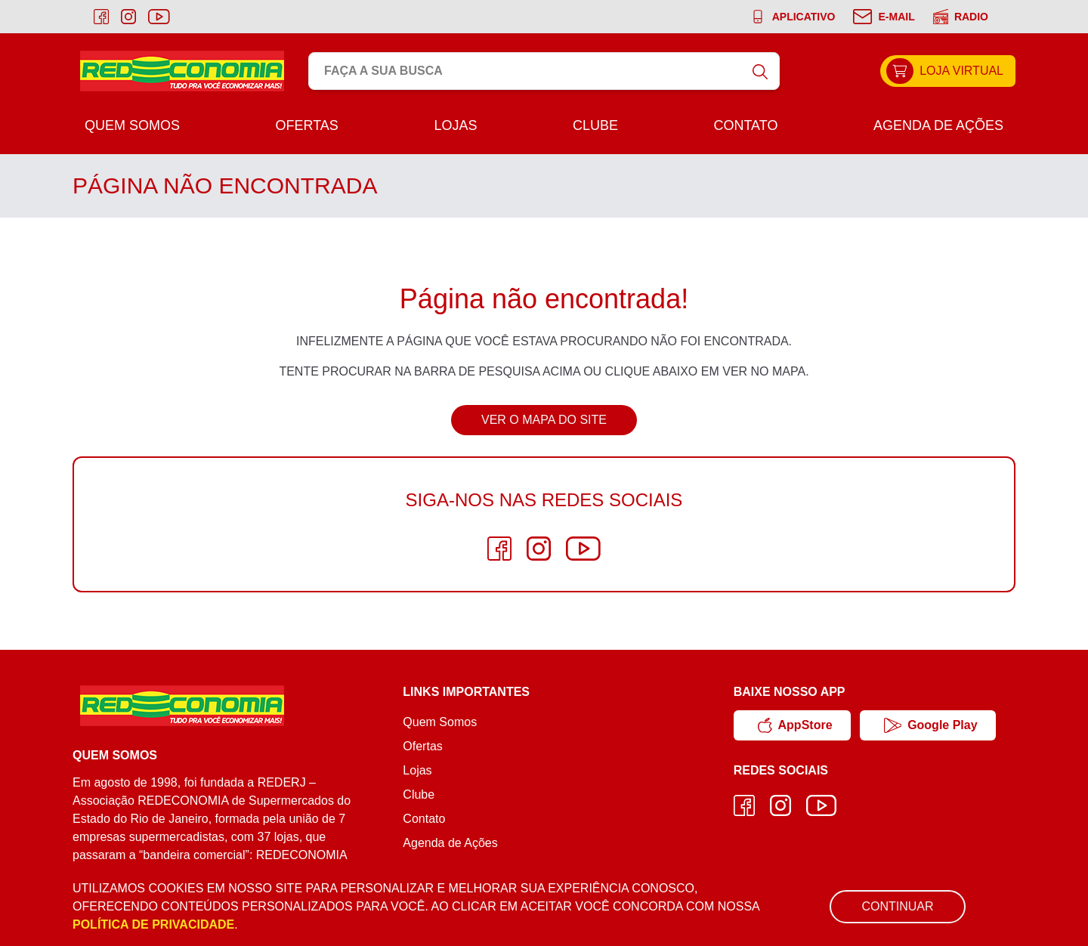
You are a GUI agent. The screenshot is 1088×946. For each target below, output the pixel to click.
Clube (595, 125)
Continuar (897, 906)
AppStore (795, 725)
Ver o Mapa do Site (544, 419)
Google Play (931, 725)
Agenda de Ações (938, 125)
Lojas (455, 125)
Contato (745, 125)
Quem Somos (132, 125)
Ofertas (307, 125)
